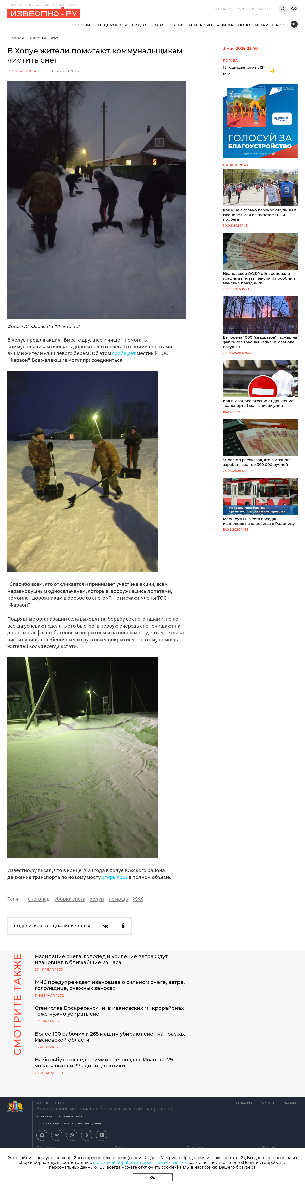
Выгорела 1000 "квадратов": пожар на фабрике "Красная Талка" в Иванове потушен (260, 322)
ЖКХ (54, 38)
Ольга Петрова (65, 71)
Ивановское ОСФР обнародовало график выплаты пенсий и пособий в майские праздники (260, 259)
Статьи (176, 25)
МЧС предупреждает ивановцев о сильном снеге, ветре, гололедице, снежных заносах (110, 985)
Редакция (265, 8)
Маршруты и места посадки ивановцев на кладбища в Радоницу (260, 502)
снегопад (39, 898)
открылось (115, 877)
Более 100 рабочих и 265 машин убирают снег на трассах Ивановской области (110, 1037)
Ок (152, 1177)
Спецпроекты (111, 25)
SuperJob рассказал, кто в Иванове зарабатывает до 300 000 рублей (260, 443)
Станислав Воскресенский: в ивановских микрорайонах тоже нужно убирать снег (109, 1011)
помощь (118, 898)
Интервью (200, 25)
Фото (157, 25)
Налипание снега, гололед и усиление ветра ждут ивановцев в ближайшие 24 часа (101, 959)
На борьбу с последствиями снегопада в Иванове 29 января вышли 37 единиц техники (104, 1063)
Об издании (225, 8)
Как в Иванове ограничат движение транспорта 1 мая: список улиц (260, 384)
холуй (97, 898)
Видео (139, 25)
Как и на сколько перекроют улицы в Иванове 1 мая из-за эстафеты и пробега (260, 195)
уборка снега (69, 898)
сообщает (124, 353)
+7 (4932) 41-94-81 (260, 14)
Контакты (245, 8)
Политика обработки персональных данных (70, 1123)
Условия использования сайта (59, 1116)
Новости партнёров (261, 25)
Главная (15, 38)
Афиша (225, 25)
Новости (81, 25)
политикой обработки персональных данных (140, 1162)
